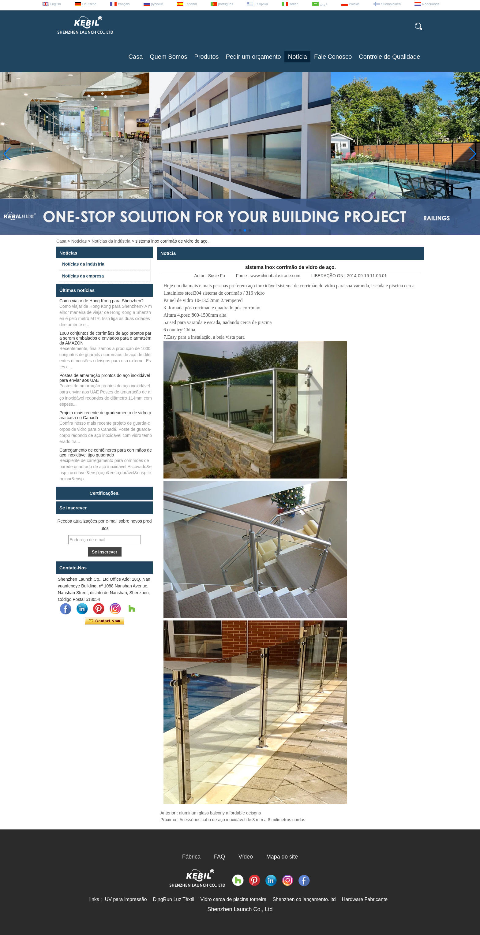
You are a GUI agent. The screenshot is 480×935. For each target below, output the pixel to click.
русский (157, 4)
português (225, 4)
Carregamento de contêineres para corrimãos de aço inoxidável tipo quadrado (105, 452)
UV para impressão (126, 899)
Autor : (201, 275)
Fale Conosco (333, 56)
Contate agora (104, 621)
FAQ (219, 857)
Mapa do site (282, 857)
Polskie (354, 4)
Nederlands (430, 4)
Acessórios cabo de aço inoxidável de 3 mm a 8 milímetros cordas (242, 819)
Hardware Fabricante (365, 899)
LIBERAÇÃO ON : (329, 275)
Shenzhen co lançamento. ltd (304, 899)
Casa (136, 56)
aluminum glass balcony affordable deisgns (220, 812)
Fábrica (191, 857)
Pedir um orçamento (253, 56)
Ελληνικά (261, 4)
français (124, 4)
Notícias (79, 241)
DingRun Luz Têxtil (173, 899)
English (55, 4)
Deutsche (89, 4)
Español (191, 4)
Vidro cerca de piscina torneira (234, 899)
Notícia (297, 56)
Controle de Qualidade (389, 56)
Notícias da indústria (111, 241)
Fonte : (243, 275)
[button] (230, 230)
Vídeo (245, 857)
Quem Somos (168, 56)
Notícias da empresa (83, 276)
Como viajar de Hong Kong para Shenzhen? (101, 300)
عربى (324, 4)
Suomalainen (391, 4)
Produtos (206, 56)
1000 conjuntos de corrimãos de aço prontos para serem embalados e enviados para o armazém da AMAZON (105, 338)
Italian (293, 4)
